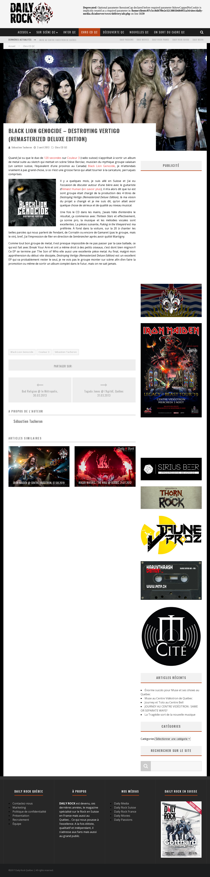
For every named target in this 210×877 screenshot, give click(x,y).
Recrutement (21, 820)
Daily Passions (126, 39)
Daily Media (198, 39)
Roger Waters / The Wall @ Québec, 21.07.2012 (105, 483)
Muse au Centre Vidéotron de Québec (57, 40)
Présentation (21, 815)
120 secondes (52, 158)
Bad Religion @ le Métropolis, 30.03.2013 (40, 393)
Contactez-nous (23, 803)
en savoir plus (92, 189)
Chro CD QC (89, 32)
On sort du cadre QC (169, 32)
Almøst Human (72, 189)
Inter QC (69, 32)
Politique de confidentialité (29, 811)
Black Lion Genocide (101, 166)
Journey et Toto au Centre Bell (164, 702)
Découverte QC (113, 32)
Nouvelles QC (139, 32)
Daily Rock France (160, 39)
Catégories (148, 739)
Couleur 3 (73, 158)
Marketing (19, 807)
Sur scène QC (45, 32)
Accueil (23, 32)
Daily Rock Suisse (181, 39)
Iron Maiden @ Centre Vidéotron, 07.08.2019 (39, 483)
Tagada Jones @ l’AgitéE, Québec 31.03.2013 (104, 393)
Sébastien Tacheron (22, 147)
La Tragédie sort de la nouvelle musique (170, 714)
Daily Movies (143, 39)
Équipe (17, 824)
